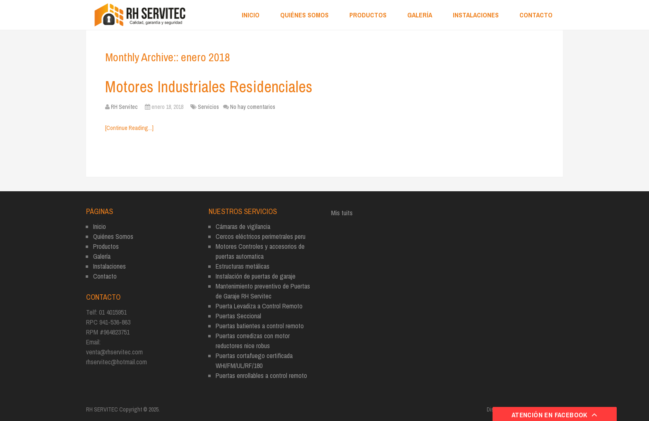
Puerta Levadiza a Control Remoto (259, 305)
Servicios (208, 107)
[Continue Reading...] (129, 128)
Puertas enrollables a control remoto (261, 375)
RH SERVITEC (102, 409)
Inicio (251, 14)
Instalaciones (476, 14)
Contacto (536, 14)
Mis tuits (342, 212)
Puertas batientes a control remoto (260, 325)
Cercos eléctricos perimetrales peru (260, 236)
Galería (419, 14)
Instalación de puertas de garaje (256, 276)
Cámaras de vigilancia (243, 226)
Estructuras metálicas (242, 266)
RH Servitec (124, 107)
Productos (368, 14)
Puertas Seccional (238, 315)
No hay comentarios (252, 107)
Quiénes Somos (304, 14)
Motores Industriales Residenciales (208, 86)
